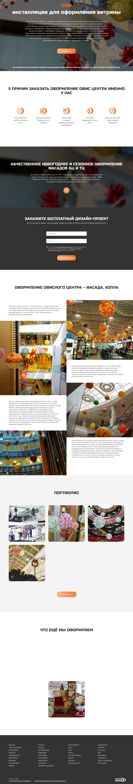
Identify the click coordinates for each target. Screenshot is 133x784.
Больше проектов (66, 594)
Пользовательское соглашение (20, 781)
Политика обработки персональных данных (50, 781)
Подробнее (66, 51)
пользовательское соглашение (64, 247)
